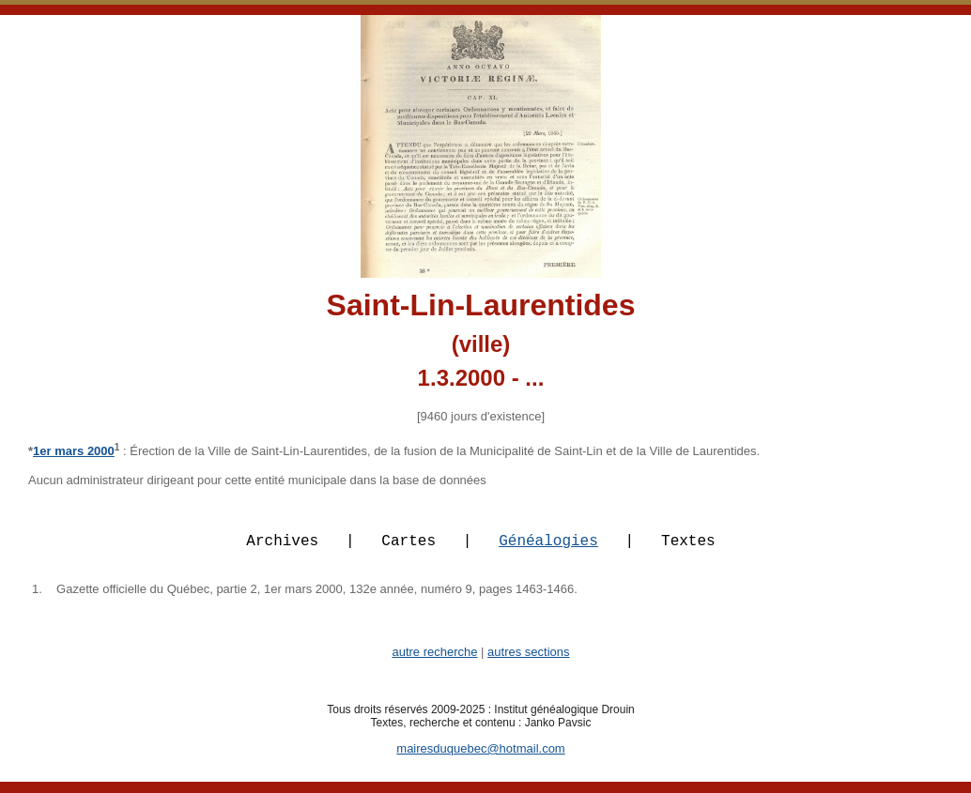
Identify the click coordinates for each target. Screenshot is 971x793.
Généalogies (548, 551)
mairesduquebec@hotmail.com (480, 760)
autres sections (528, 663)
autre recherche (434, 663)
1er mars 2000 (74, 451)
